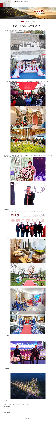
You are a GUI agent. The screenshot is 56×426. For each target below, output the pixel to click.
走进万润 (16, 1)
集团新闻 (25, 23)
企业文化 (22, 1)
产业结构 (18, 1)
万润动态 (20, 1)
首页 (14, 1)
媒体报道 (31, 23)
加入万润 (24, 1)
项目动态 (28, 23)
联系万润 (27, 1)
